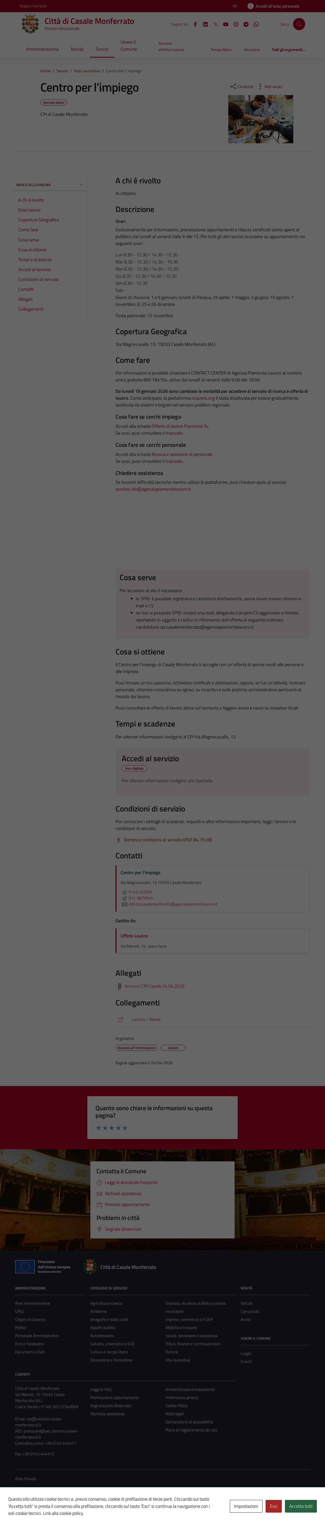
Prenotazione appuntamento (114, 1397)
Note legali (175, 1414)
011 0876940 (137, 898)
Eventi (246, 1361)
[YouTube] (224, 24)
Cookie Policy (177, 1406)
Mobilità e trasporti (181, 1327)
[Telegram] (244, 24)
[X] (213, 24)
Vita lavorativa (178, 1360)
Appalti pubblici (103, 1327)
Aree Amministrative (32, 1303)
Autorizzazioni (102, 1336)
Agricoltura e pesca (106, 1303)
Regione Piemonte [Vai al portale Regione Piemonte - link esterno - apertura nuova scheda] (33, 6)
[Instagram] (234, 24)
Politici (20, 1327)
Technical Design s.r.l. (49, 1510)
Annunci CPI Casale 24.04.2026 (155, 986)
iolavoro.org (203, 398)
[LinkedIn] (203, 24)
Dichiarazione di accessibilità (189, 1422)
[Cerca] (299, 24)
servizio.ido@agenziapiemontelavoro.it (153, 489)
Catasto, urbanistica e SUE (112, 1344)
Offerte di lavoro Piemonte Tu (180, 426)
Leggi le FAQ (100, 1389)
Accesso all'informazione (171, 46)
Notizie (246, 1303)
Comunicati (250, 1311)
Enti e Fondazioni (29, 1344)
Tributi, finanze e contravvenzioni (193, 1344)
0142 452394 (137, 892)
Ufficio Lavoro (134, 935)
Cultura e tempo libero (109, 1352)
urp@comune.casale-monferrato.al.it (38, 1422)
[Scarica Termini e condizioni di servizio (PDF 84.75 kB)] (164, 839)
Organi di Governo (30, 1319)
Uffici (19, 1311)
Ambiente (98, 1311)
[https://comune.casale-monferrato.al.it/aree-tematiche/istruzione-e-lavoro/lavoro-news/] (213, 1019)
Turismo (172, 1352)
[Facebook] (193, 24)
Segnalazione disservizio (110, 1406)
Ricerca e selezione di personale (182, 454)
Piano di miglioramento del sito (191, 1430)
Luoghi (246, 1353)
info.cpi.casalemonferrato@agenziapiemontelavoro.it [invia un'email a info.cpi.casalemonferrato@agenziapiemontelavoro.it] (169, 904)
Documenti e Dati (29, 1352)
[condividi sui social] (241, 86)
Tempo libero (221, 49)
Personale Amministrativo (37, 1336)
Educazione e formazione (111, 1360)
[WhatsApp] (254, 24)
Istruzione (252, 49)
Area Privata (25, 1479)
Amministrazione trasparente (190, 1389)
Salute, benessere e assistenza (191, 1336)
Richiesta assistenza (107, 1414)
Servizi (102, 49)
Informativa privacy (182, 1397)
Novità (77, 49)
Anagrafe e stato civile (109, 1319)
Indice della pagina (49, 184)
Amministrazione (42, 49)
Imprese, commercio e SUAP (189, 1319)
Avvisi (246, 1319)
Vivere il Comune (129, 45)
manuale (174, 433)
